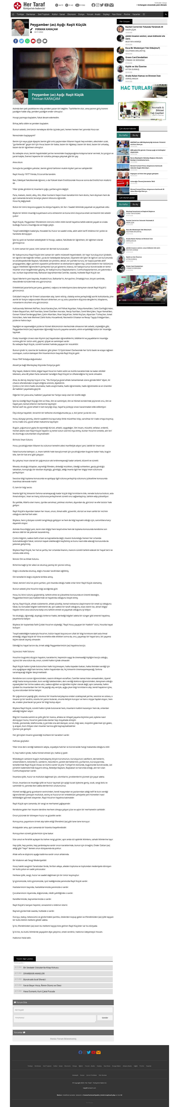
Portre (127, 14)
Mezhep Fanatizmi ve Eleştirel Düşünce (140, 211)
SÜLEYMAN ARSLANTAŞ (135, 51)
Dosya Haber (116, 1066)
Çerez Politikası (91, 1075)
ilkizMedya (89, 1103)
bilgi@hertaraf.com (89, 1088)
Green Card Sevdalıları (136, 57)
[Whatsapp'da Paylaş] (27, 41)
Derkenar (30, 14)
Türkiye (20, 14)
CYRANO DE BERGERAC (135, 60)
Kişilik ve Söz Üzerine (136, 66)
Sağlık (136, 1066)
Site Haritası (103, 1075)
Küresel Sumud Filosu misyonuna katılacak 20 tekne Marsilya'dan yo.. (147, 190)
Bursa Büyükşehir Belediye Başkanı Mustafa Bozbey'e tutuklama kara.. (146, 159)
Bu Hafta (123, 135)
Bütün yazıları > (19, 963)
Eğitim (81, 1066)
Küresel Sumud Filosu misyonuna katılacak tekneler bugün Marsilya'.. (146, 167)
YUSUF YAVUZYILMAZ (133, 213)
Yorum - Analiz (93, 14)
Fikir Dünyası (124, 21)
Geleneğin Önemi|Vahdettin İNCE (142, 181)
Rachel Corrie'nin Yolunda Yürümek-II (140, 220)
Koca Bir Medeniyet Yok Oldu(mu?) (142, 48)
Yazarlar (136, 14)
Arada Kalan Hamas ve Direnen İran (143, 75)
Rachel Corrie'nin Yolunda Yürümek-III (144, 26)
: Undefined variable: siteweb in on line (89, 1095)
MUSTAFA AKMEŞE (133, 41)
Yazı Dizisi (116, 14)
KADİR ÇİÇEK (130, 29)
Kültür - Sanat (58, 14)
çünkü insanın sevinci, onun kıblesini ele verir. (143, 248)
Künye (82, 1075)
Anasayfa (75, 1075)
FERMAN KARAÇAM (44, 29)
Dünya (81, 14)
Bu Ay (135, 135)
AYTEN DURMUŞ (132, 69)
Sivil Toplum (43, 14)
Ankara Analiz (127, 1066)
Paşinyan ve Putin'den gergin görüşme (144, 173)
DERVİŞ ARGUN (131, 78)
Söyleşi (106, 14)
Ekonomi (71, 14)
